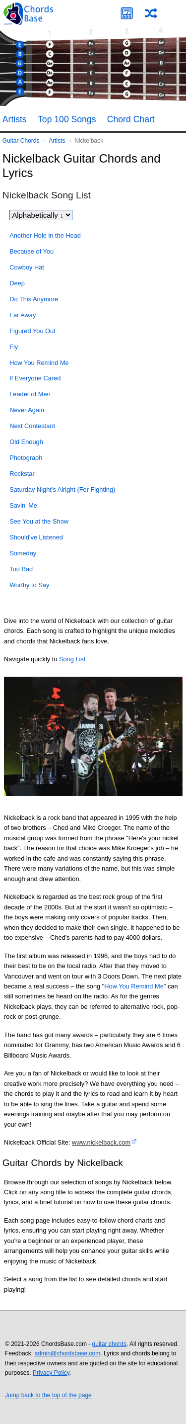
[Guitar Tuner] (127, 13)
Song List (72, 659)
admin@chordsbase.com (67, 1353)
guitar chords (109, 1343)
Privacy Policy (51, 1372)
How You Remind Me (134, 986)
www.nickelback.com (101, 1142)
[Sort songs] (40, 215)
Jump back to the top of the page (48, 1395)
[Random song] (151, 13)
